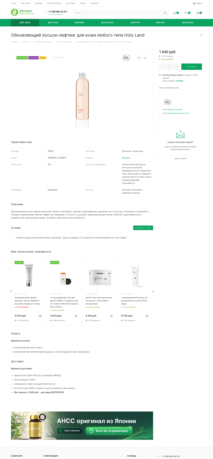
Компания (16, 456)
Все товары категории (172, 109)
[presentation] (11, 291)
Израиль (126, 158)
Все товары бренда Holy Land (176, 113)
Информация (51, 456)
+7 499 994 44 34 (57, 11)
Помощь (131, 456)
